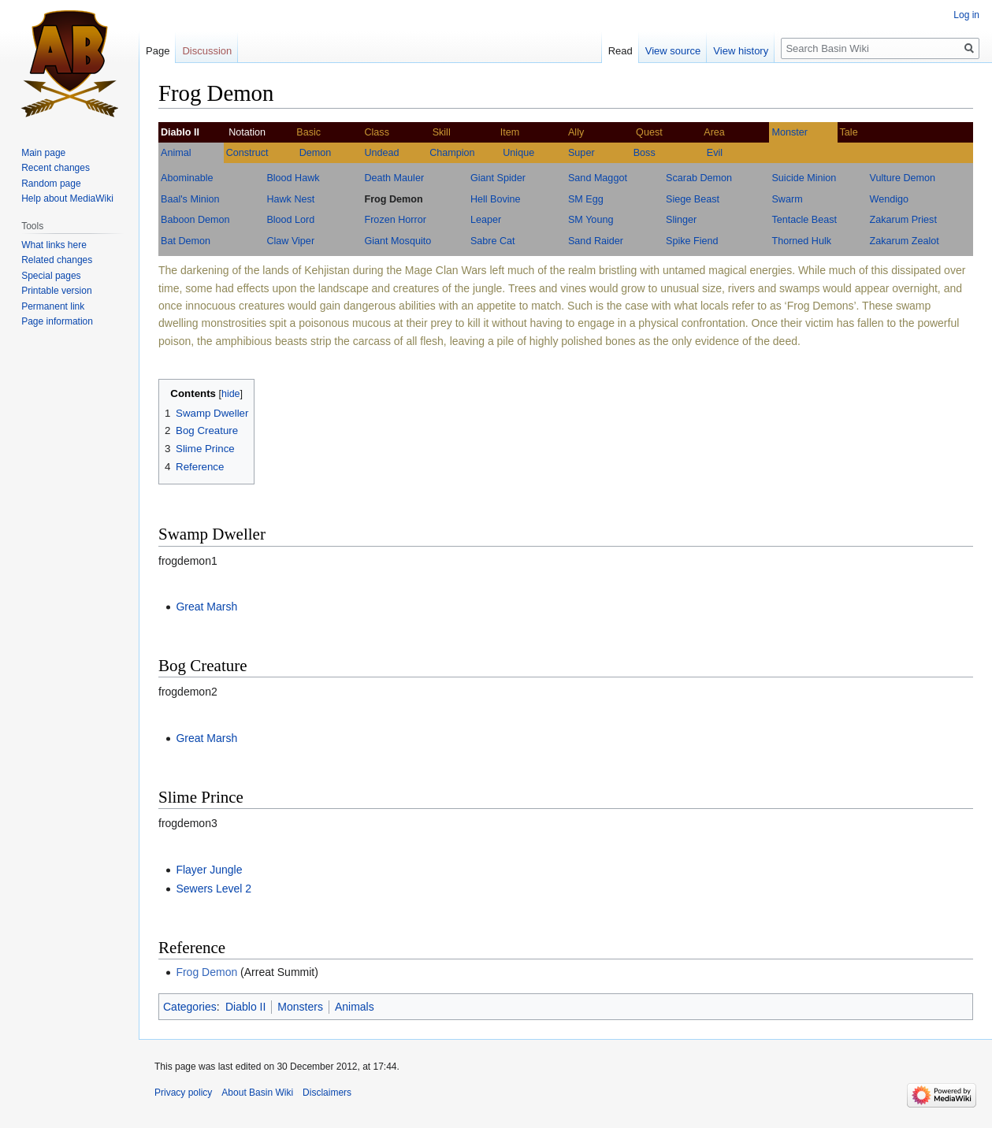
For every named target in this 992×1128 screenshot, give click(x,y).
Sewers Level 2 (213, 888)
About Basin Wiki (257, 1092)
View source (673, 51)
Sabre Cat (492, 241)
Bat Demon (185, 241)
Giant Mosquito (397, 241)
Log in (966, 14)
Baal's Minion (190, 199)
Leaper (485, 219)
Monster (789, 132)
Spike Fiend (692, 241)
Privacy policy (183, 1092)
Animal (176, 152)
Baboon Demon (195, 219)
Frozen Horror (394, 219)
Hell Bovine (495, 199)
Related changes (56, 259)
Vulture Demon (903, 178)
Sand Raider (595, 241)
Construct (247, 152)
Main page (43, 152)
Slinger (681, 219)
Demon (315, 152)
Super (581, 152)
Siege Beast (692, 199)
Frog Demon (393, 199)
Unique (518, 152)
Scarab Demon (699, 178)
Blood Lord (290, 219)
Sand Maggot (597, 178)
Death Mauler (394, 178)
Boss (644, 152)
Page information (57, 321)
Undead (381, 152)
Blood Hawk (292, 178)
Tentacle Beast (804, 219)
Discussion (207, 51)
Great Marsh (206, 606)
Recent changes (55, 167)
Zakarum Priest (903, 219)
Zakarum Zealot (904, 241)
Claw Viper (290, 241)
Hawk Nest (290, 199)
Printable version (56, 290)
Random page (50, 183)
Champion (451, 152)
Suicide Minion (803, 178)
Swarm (786, 199)
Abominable (187, 178)
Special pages (50, 275)
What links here (54, 244)
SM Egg (586, 199)
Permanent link (52, 306)
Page (157, 51)
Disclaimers (327, 1092)
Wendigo (889, 199)
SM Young (590, 219)
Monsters (300, 1006)
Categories (190, 1006)
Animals (354, 1006)
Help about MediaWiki (67, 198)
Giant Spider (498, 178)
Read (620, 51)
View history (740, 51)
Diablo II (245, 1006)
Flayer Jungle (209, 869)
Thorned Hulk (801, 241)
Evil (715, 152)
